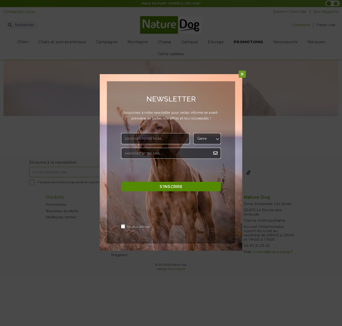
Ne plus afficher (138, 227)
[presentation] (157, 171)
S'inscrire (171, 186)
